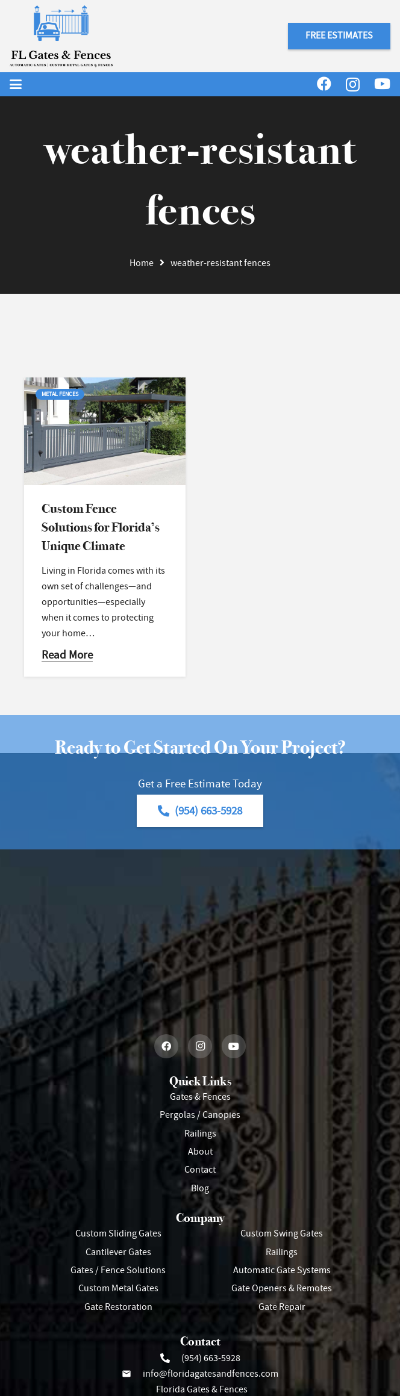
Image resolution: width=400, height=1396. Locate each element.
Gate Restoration (118, 1307)
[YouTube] (382, 83)
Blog (200, 1188)
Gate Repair (281, 1307)
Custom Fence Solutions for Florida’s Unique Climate (101, 527)
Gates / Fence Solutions (118, 1270)
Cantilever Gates (118, 1252)
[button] (16, 84)
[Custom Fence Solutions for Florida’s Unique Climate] (105, 431)
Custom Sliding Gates (118, 1233)
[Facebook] (324, 83)
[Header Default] (61, 36)
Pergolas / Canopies (200, 1115)
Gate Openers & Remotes (281, 1288)
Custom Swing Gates (281, 1233)
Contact (200, 1170)
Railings (200, 1134)
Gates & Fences (200, 1097)
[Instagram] (353, 84)
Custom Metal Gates (118, 1288)
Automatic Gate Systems (282, 1270)
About (200, 1152)
